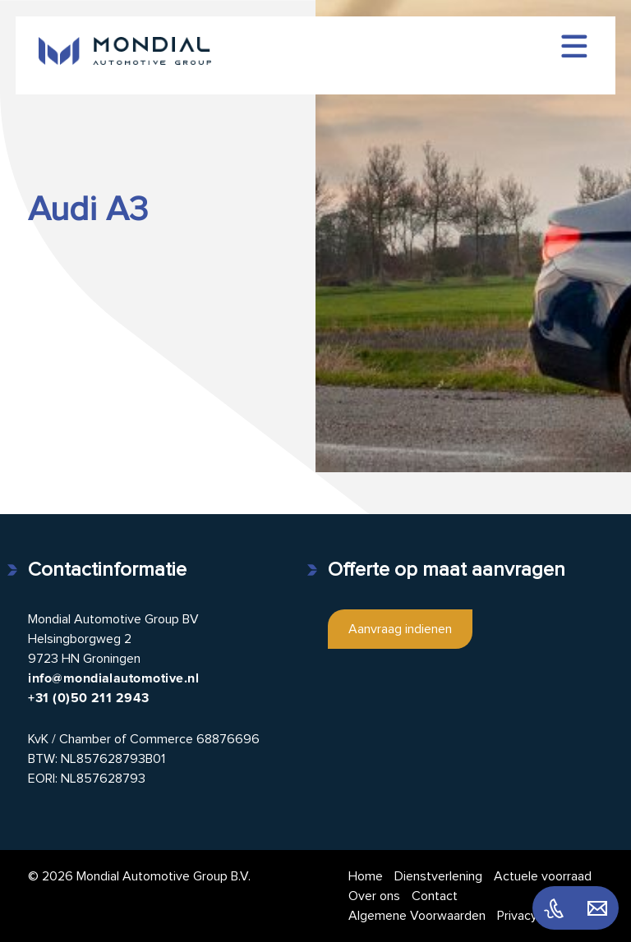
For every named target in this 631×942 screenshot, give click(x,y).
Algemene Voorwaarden (417, 915)
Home (365, 876)
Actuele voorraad (543, 876)
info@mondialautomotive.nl (113, 678)
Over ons (374, 896)
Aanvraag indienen (400, 629)
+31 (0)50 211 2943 (89, 698)
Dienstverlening (438, 876)
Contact (435, 896)
